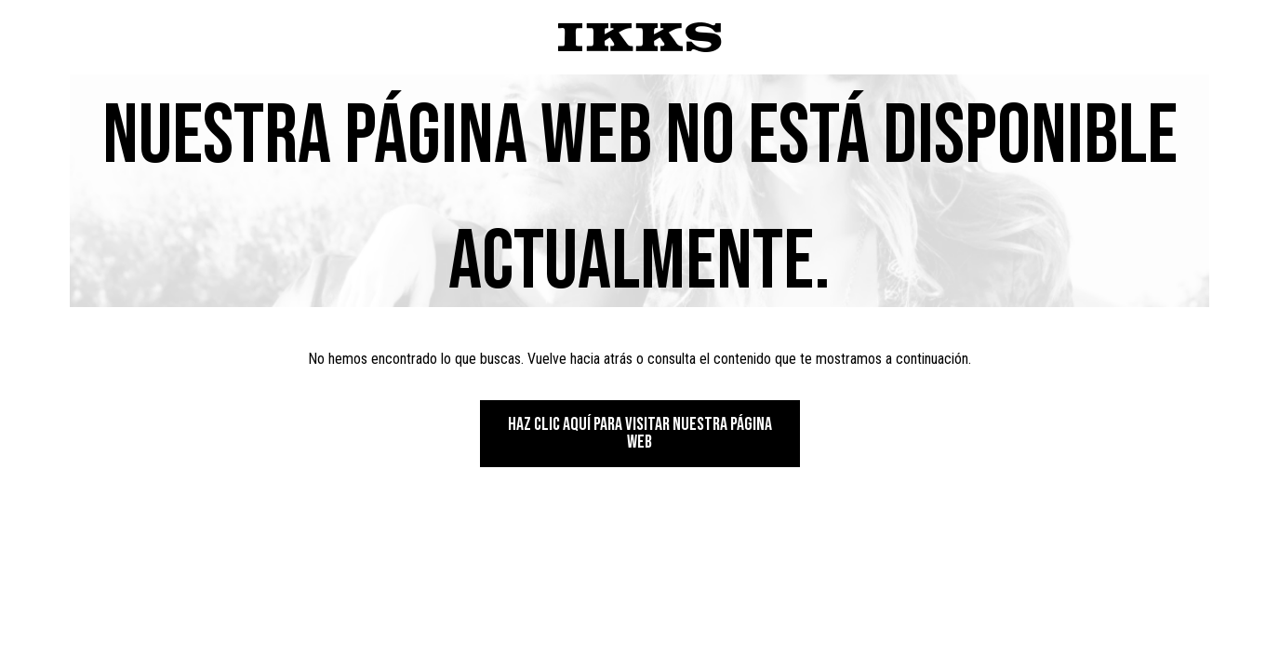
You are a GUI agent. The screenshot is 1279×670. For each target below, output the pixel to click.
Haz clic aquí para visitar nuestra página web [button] (640, 433)
